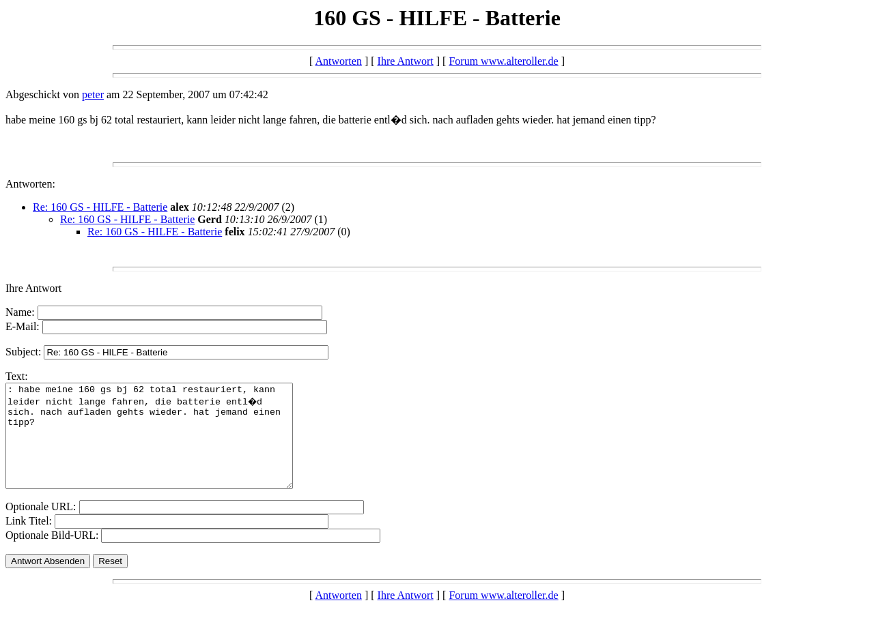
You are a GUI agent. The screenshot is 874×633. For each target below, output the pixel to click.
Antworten (338, 61)
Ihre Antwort (406, 61)
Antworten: (30, 184)
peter (93, 94)
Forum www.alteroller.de (503, 61)
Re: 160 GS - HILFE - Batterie (100, 207)
